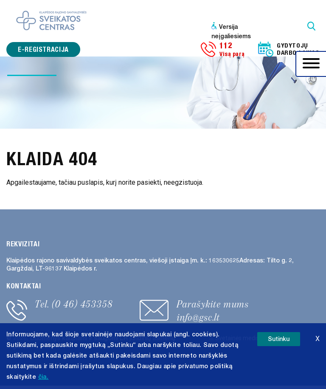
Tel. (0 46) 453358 (74, 304)
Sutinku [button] (278, 339)
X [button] (317, 339)
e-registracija (43, 49)
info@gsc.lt (198, 317)
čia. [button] (43, 377)
